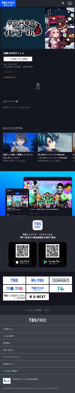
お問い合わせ (8, 350)
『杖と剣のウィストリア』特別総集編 (52, 158)
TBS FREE (4, 2)
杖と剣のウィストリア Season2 (51, 155)
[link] (20, 142)
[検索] (63, 3)
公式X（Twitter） (11, 371)
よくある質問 (8, 336)
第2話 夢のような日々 (11, 158)
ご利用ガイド (8, 329)
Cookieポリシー (9, 364)
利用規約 (6, 343)
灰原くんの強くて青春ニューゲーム (18, 155)
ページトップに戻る (37, 310)
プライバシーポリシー (11, 357)
